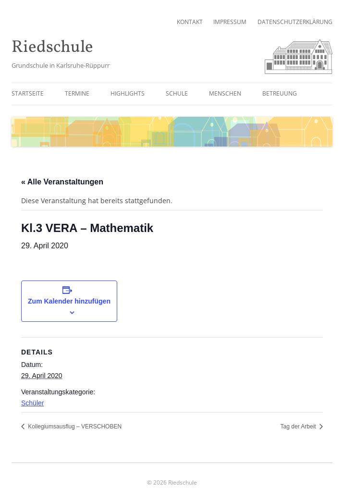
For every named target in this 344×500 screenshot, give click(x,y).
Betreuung (279, 93)
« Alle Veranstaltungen (62, 182)
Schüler (32, 403)
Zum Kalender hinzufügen (69, 301)
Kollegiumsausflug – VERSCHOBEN (74, 426)
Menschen (225, 93)
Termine (77, 93)
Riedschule (52, 47)
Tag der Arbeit (299, 426)
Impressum (229, 22)
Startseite (28, 93)
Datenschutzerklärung (295, 22)
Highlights (128, 93)
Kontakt (190, 22)
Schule (177, 93)
